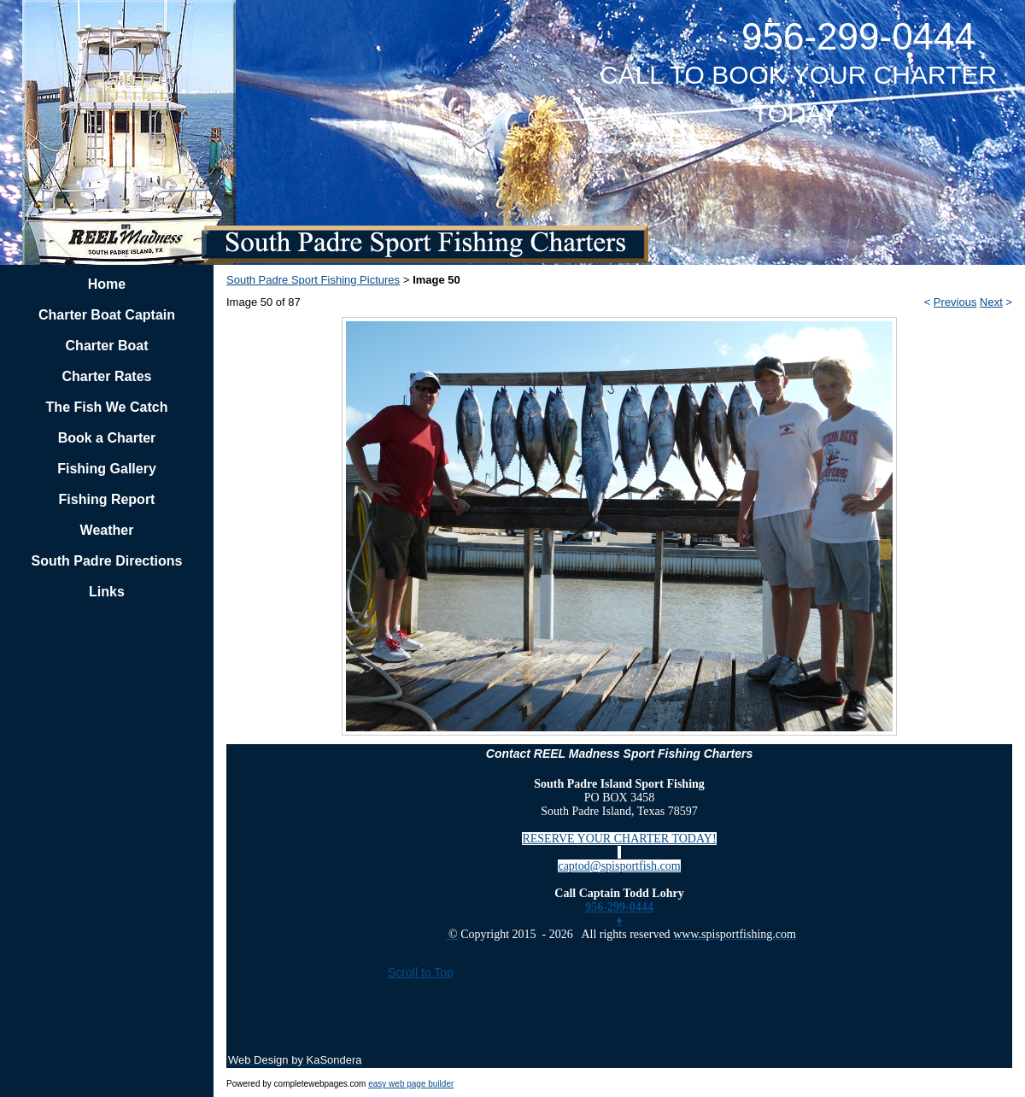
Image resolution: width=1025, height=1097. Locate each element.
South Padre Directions (107, 561)
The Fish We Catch (107, 407)
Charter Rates (107, 376)
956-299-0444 (619, 906)
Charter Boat (107, 345)
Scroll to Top (421, 972)
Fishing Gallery (106, 468)
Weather (107, 530)
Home (107, 284)
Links (107, 591)
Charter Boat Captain (106, 315)
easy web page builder (411, 1083)
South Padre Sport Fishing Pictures (313, 279)
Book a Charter (107, 438)
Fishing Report (107, 499)
